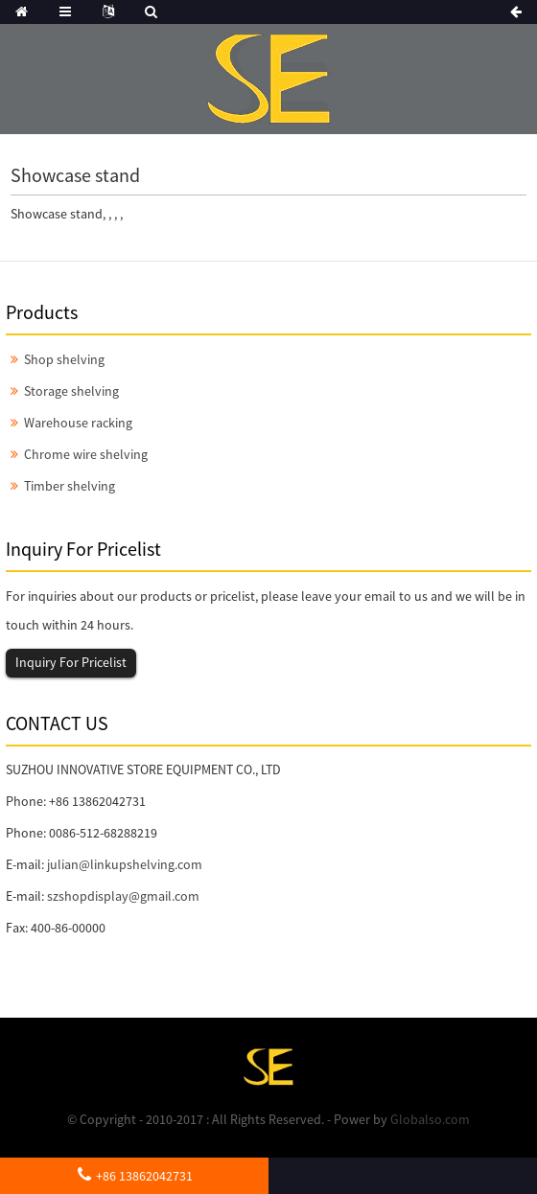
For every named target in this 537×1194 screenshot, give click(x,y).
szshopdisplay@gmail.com (123, 896)
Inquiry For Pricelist (71, 662)
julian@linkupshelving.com (124, 864)
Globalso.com (430, 1119)
